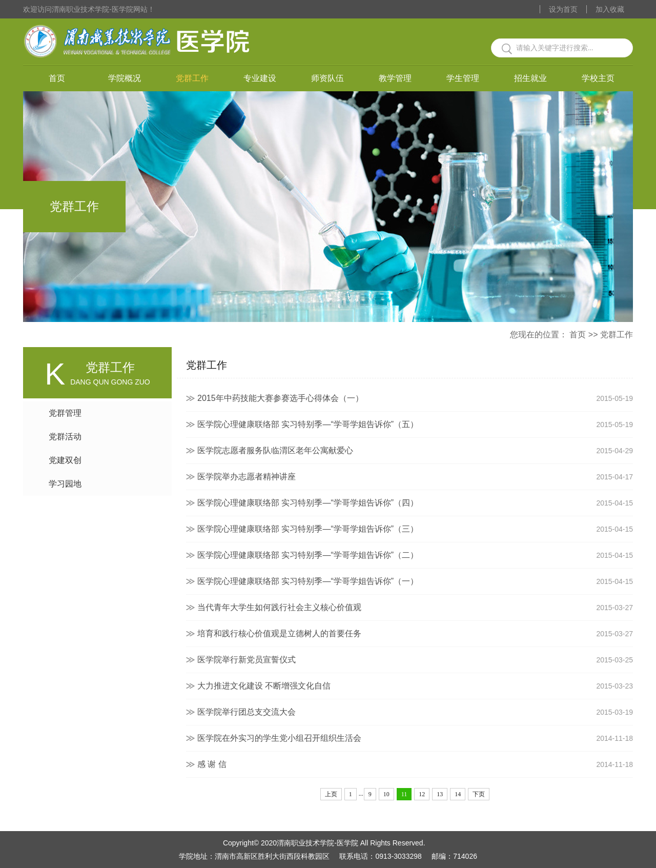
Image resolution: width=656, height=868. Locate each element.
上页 (331, 794)
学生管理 (462, 78)
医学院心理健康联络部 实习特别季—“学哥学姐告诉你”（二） (415, 555)
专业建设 (259, 78)
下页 (479, 794)
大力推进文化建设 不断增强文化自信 (415, 686)
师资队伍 (327, 78)
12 (422, 794)
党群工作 (192, 78)
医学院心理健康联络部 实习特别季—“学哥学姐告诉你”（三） (415, 529)
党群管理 (65, 413)
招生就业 (530, 78)
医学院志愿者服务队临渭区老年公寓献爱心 (415, 450)
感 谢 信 (415, 764)
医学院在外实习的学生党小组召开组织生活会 (415, 738)
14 (458, 794)
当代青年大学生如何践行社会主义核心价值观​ (415, 607)
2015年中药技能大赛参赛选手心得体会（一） (415, 398)
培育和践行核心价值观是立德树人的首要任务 (415, 634)
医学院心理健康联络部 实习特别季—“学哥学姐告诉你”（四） (415, 503)
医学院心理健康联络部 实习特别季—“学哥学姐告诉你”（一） (415, 581)
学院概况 (124, 78)
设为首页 (563, 9)
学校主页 (598, 78)
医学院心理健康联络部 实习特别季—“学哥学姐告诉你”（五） (415, 424)
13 (440, 794)
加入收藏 (610, 9)
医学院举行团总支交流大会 (415, 712)
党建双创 (65, 460)
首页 (57, 78)
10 (386, 794)
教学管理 (395, 78)
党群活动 (65, 436)
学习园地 (65, 483)
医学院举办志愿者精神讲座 (415, 477)
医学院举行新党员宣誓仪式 (415, 660)
